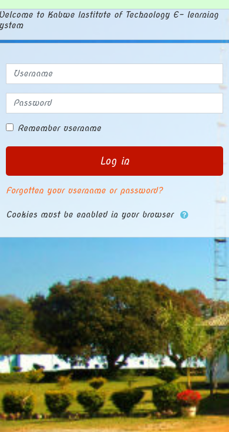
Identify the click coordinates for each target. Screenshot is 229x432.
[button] (184, 215)
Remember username (59, 128)
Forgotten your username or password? (84, 190)
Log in (114, 161)
